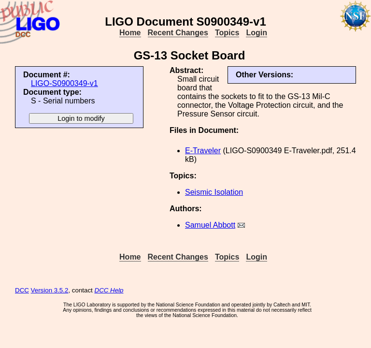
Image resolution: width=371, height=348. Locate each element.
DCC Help (109, 290)
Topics (227, 33)
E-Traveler (203, 150)
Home (130, 33)
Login (256, 33)
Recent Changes (178, 33)
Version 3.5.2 (50, 290)
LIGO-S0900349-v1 (64, 83)
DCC (22, 290)
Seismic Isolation (214, 192)
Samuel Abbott (210, 225)
